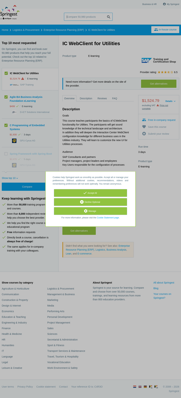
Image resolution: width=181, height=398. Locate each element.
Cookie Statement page (108, 217)
